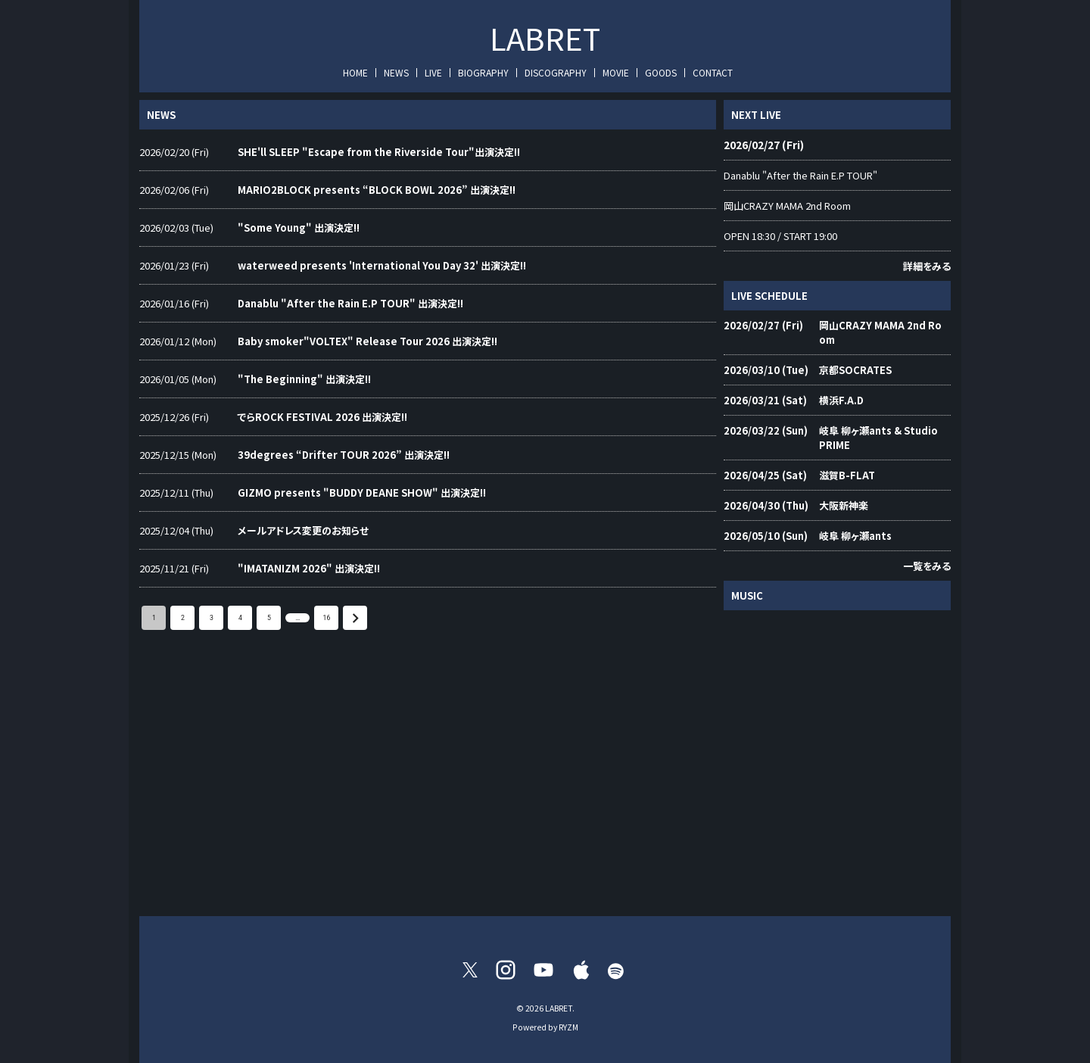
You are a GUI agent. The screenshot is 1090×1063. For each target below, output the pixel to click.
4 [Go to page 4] (240, 618)
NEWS (396, 72)
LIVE (433, 72)
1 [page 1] (154, 618)
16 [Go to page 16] (326, 618)
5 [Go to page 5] (269, 618)
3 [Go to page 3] (211, 618)
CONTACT (713, 72)
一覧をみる (927, 566)
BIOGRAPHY (483, 72)
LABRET (545, 38)
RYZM (568, 1027)
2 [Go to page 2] (182, 618)
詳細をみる (927, 266)
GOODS (661, 72)
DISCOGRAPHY (556, 72)
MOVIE (616, 72)
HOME (355, 72)
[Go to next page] (355, 618)
